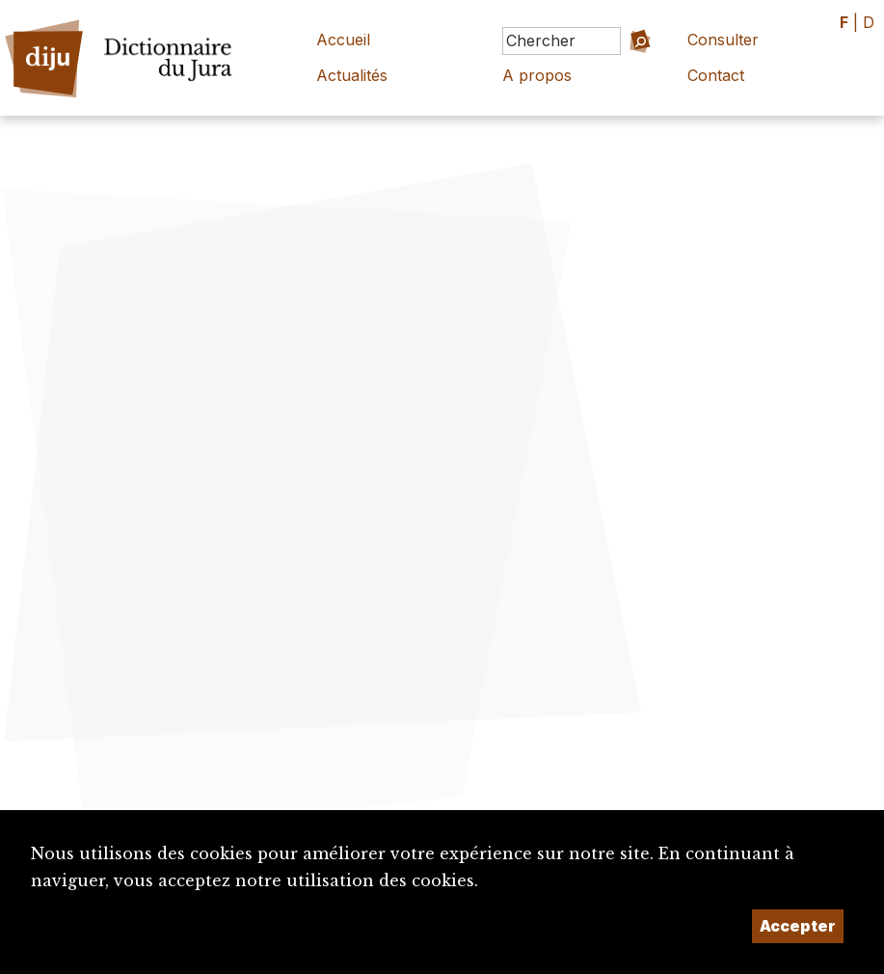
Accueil (343, 39)
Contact (715, 75)
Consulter (723, 39)
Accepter (798, 925)
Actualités (352, 75)
